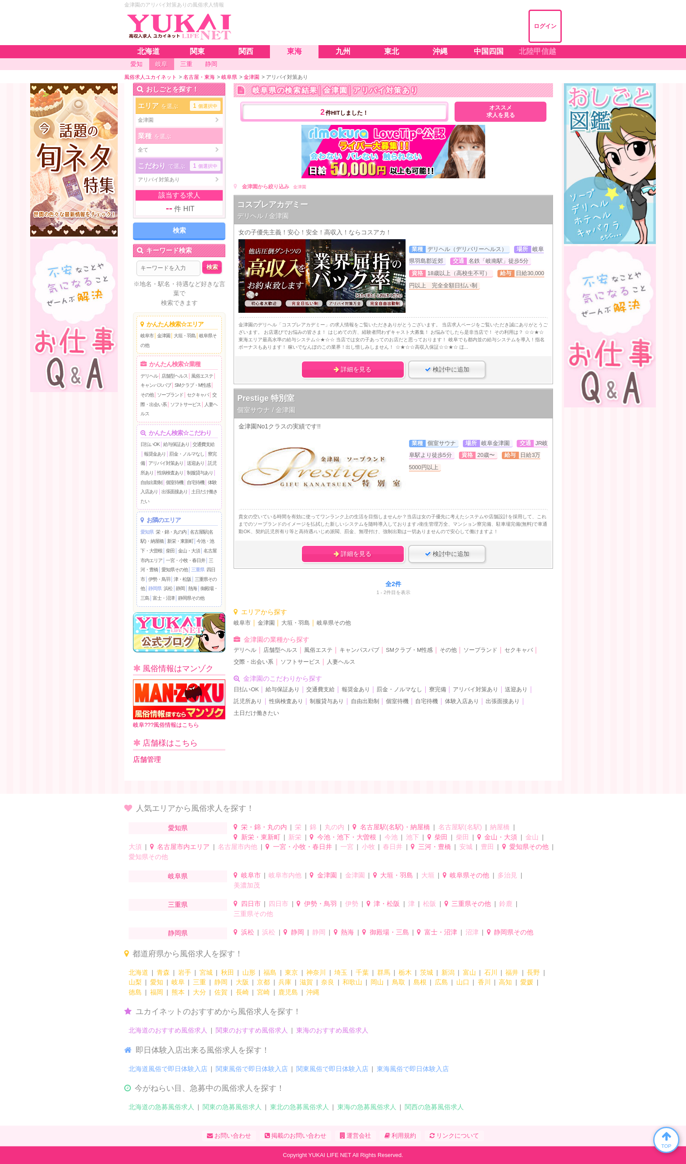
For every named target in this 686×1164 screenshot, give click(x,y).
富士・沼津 (164, 598)
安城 (465, 846)
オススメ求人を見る (500, 111)
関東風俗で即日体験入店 (252, 1068)
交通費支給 (203, 444)
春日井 (392, 846)
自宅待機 (195, 482)
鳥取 (398, 982)
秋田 (227, 972)
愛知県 (147, 531)
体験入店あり (462, 701)
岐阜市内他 (285, 875)
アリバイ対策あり (165, 463)
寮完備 (437, 689)
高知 (505, 982)
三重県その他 (471, 903)
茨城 (426, 972)
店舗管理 (147, 759)
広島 (441, 982)
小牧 (368, 846)
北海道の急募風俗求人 (161, 1107)
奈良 (327, 982)
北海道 (138, 972)
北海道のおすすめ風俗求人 (168, 1030)
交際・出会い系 (253, 662)
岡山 (377, 982)
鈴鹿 (505, 903)
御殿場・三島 (389, 932)
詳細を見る (352, 369)
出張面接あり (174, 491)
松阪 (429, 903)
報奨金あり (155, 453)
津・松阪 (182, 579)
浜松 (168, 588)
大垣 (427, 875)
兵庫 (284, 982)
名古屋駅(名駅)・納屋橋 (395, 827)
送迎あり (195, 463)
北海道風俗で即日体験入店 (168, 1068)
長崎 (242, 992)
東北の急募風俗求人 (299, 1107)
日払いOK (150, 444)
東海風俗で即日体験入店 (413, 1068)
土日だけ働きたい (256, 713)
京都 (263, 982)
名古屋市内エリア (183, 846)
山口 (462, 982)
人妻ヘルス (341, 662)
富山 (469, 972)
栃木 (405, 972)
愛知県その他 (174, 569)
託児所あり (248, 701)
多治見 (507, 875)
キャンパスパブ (155, 385)
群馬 (383, 972)
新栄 (294, 837)
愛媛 (526, 982)
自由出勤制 (151, 482)
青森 (163, 972)
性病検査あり (170, 472)
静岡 (180, 588)
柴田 (170, 550)
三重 (199, 982)
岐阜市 (147, 335)
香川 (484, 982)
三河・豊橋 (434, 846)
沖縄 (312, 992)
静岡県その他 (191, 598)
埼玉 (340, 972)
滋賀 (306, 982)
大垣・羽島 (185, 335)
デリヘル (149, 376)
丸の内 (334, 827)
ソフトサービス (185, 404)
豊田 (487, 846)
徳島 (135, 992)
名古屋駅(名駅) (460, 827)
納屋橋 (500, 827)
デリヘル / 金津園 (263, 215)
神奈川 (316, 972)
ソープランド (170, 394)
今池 (391, 837)
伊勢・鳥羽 (159, 579)
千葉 (362, 972)
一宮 (347, 846)
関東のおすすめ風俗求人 (252, 1030)
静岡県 (154, 588)
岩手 (184, 972)
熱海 (192, 588)
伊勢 (351, 903)
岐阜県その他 (334, 623)
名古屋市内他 (237, 846)
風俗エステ (202, 376)
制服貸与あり (200, 472)
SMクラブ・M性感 (192, 385)
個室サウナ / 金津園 (266, 410)
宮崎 (263, 992)
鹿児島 (288, 992)
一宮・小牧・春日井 (185, 560)
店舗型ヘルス (174, 376)
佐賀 (221, 992)
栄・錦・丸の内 (171, 531)
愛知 (156, 982)
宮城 (206, 972)
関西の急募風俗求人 (434, 1107)
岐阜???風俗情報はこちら (179, 703)
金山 (532, 837)
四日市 (251, 903)
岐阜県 (178, 876)
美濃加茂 (247, 885)
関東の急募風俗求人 (232, 1107)
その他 (147, 394)
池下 (412, 837)
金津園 (163, 335)
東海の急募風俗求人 (366, 1107)
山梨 (135, 982)
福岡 (156, 992)
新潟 (448, 972)
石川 (490, 972)
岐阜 (178, 982)
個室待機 (174, 482)
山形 (249, 972)
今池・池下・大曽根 (346, 837)
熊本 (178, 992)
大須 (135, 846)
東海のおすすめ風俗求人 (332, 1030)
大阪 (242, 982)
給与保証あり (176, 444)
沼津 (472, 932)
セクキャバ (198, 394)
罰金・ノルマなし (186, 453)
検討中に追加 (447, 369)
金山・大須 (189, 550)
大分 (199, 992)
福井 (511, 972)
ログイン (545, 26)
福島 (269, 972)
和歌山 (352, 982)
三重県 (197, 569)
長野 (533, 972)
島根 (420, 982)
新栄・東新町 (180, 541)
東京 (291, 972)
